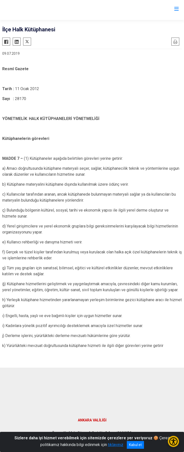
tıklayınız (115, 444)
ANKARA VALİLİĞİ (92, 420)
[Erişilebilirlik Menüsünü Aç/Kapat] (173, 441)
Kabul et (135, 445)
